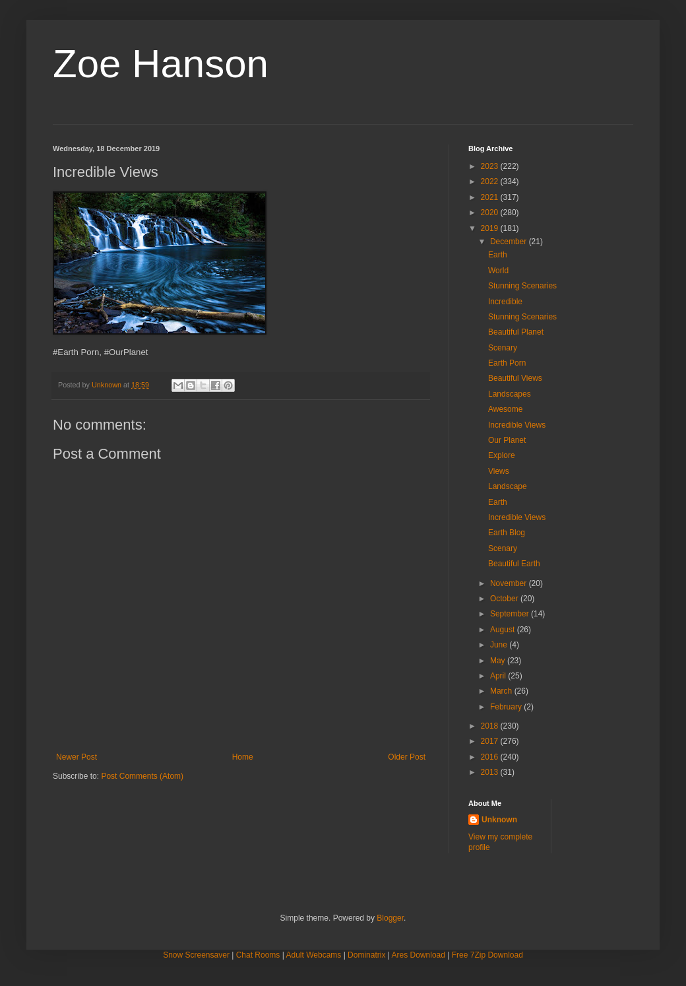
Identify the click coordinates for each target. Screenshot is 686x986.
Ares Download (418, 955)
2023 (491, 166)
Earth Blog (506, 532)
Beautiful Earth (514, 563)
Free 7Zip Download (487, 955)
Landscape (507, 486)
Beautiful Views (515, 378)
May (498, 660)
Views (498, 471)
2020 (491, 212)
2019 (491, 228)
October (505, 598)
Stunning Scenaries (522, 285)
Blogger (390, 918)
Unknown (499, 819)
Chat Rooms (258, 955)
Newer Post (76, 757)
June (499, 644)
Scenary (502, 347)
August (503, 629)
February (507, 706)
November (509, 583)
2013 (491, 772)
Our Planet (507, 440)
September (510, 613)
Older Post (406, 757)
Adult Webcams (314, 955)
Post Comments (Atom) (142, 776)
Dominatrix (366, 955)
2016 (491, 757)
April (499, 675)
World (498, 270)
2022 (491, 181)
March (502, 691)
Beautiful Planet (516, 332)
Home (242, 757)
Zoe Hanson (160, 64)
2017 (491, 741)
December (509, 241)
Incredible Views (517, 425)
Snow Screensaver (196, 955)
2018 (491, 726)
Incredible (505, 301)
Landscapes (509, 394)
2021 (491, 197)
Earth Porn (507, 363)
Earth (497, 254)
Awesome (505, 409)
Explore (501, 455)
